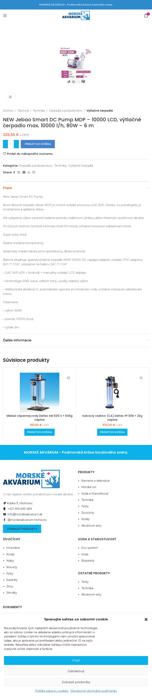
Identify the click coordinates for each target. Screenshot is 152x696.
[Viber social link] (33, 172)
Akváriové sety (91, 525)
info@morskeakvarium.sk (22, 514)
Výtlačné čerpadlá (99, 110)
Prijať (76, 660)
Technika (39, 110)
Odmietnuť (76, 671)
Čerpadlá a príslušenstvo (65, 110)
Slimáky (11, 592)
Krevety (11, 567)
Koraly (85, 519)
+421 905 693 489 (17, 509)
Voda (84, 554)
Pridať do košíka (38, 143)
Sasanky (12, 580)
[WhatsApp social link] (29, 172)
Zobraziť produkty (22, 528)
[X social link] (18, 172)
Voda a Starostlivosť (94, 493)
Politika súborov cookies (51, 691)
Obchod (23, 110)
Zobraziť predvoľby (76, 682)
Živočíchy (87, 513)
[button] (146, 619)
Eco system (89, 548)
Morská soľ (88, 487)
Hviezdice (13, 548)
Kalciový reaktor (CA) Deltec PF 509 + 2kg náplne (112, 418)
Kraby (10, 560)
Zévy (9, 586)
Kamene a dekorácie (95, 480)
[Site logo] (76, 15)
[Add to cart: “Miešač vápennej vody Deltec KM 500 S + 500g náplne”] (39, 432)
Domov (8, 110)
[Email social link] (24, 172)
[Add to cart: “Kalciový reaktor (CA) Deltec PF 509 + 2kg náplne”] (112, 432)
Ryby (9, 573)
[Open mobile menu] (5, 15)
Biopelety (88, 560)
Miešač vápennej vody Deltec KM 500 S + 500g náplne (39, 418)
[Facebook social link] (14, 172)
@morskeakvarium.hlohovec (25, 520)
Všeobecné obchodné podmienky (93, 691)
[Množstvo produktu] (11, 144)
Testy (85, 506)
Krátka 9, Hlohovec (18, 503)
